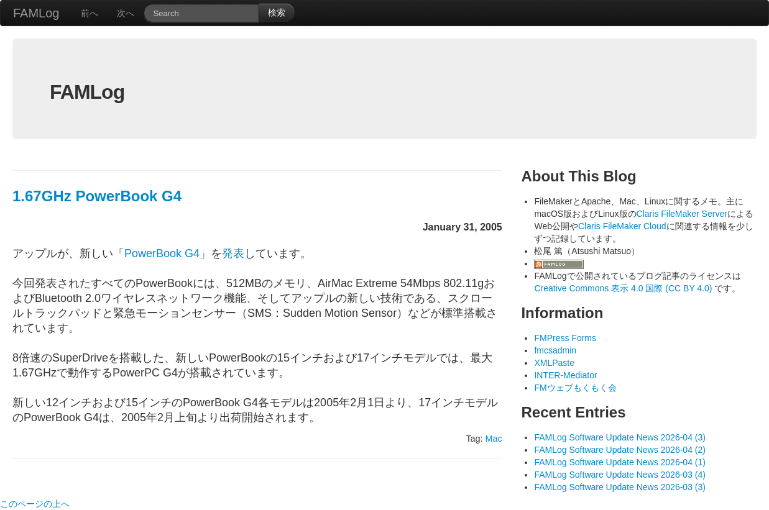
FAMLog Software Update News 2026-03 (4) (619, 475)
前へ (89, 13)
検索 (276, 12)
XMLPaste (554, 363)
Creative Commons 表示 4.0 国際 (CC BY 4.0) (624, 288)
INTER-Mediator (565, 375)
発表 (233, 253)
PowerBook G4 (162, 253)
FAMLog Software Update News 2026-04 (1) (619, 462)
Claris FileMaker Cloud (622, 226)
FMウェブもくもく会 (575, 388)
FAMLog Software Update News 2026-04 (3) (619, 437)
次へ (125, 13)
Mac (494, 439)
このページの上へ (35, 504)
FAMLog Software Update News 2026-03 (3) (619, 487)
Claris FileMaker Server (682, 214)
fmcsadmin (555, 350)
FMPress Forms (565, 338)
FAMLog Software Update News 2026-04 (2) (619, 450)
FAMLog (36, 13)
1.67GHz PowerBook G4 (97, 196)
